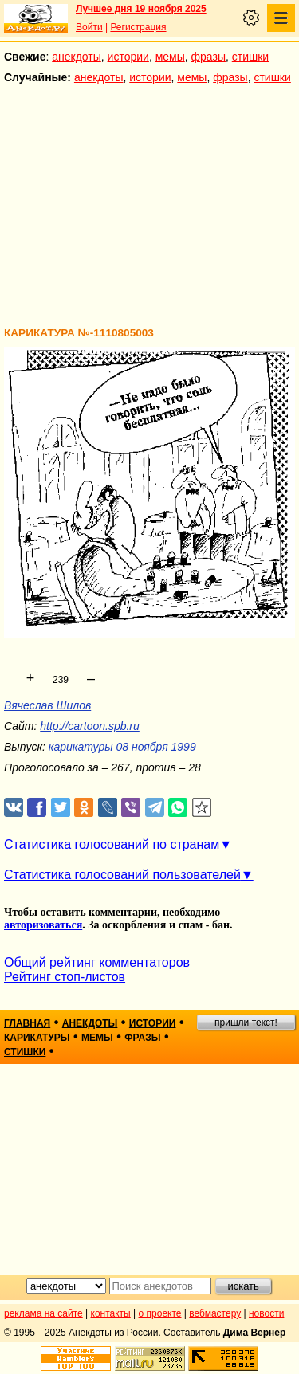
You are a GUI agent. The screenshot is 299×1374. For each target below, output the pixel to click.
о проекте (160, 1313)
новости (266, 1313)
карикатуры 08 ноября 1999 (122, 746)
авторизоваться (43, 925)
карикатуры (37, 1037)
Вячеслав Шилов (47, 705)
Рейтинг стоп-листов (64, 976)
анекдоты (76, 56)
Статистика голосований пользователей (122, 874)
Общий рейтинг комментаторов (97, 962)
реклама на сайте (43, 1313)
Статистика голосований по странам (111, 844)
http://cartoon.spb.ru (90, 726)
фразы (208, 56)
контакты (111, 1313)
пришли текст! (245, 1022)
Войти (89, 27)
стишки (250, 56)
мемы (170, 56)
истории (128, 56)
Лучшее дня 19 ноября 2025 (141, 8)
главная (27, 1023)
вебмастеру (215, 1313)
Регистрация (138, 27)
